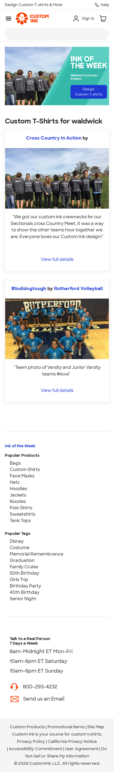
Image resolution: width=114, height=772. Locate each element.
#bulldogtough (28, 289)
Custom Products (27, 726)
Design (88, 91)
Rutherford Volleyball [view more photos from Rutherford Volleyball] (78, 289)
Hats (14, 482)
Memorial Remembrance (36, 554)
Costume (19, 547)
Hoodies (18, 488)
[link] (32, 18)
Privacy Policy (31, 741)
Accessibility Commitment (35, 748)
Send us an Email (43, 699)
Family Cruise (24, 566)
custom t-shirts (86, 734)
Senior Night (23, 598)
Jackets (18, 495)
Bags (15, 463)
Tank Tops (20, 520)
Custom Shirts (25, 469)
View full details (57, 259)
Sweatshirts (22, 514)
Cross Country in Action (53, 138)
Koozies (18, 501)
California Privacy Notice (72, 741)
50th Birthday (24, 573)
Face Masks (22, 476)
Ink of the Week (20, 445)
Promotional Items (66, 726)
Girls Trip (19, 579)
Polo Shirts (21, 508)
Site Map (95, 726)
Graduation (22, 560)
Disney (17, 541)
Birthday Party (25, 586)
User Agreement (81, 748)
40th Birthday (25, 592)
